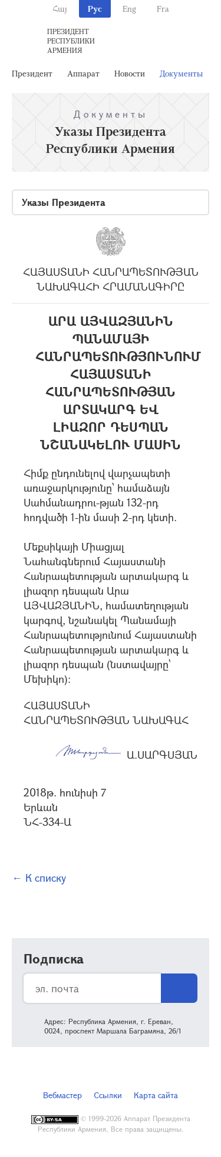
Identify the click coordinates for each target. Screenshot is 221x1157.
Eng (129, 8)
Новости (129, 73)
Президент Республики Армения (71, 40)
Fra (163, 8)
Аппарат (83, 73)
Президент (32, 73)
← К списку (39, 878)
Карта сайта (156, 1095)
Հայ (59, 8)
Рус (95, 8)
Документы (181, 73)
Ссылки (108, 1095)
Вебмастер (62, 1095)
